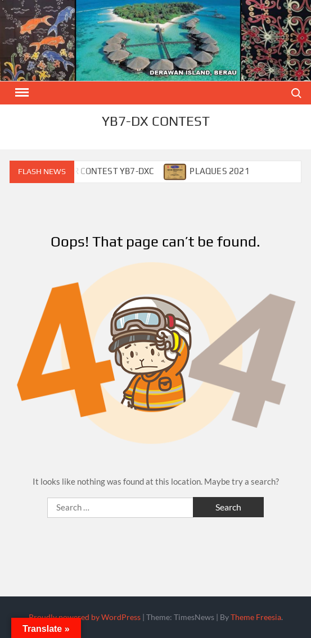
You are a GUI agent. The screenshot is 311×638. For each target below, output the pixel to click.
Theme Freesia (256, 617)
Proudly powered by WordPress (85, 617)
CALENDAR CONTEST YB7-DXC (95, 171)
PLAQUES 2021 (219, 171)
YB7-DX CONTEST (156, 121)
